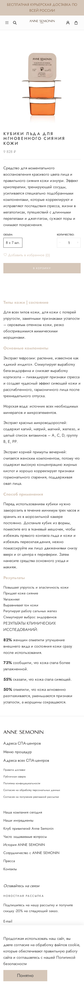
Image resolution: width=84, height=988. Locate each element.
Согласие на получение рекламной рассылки (31, 797)
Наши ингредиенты (18, 820)
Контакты (10, 869)
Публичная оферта (14, 777)
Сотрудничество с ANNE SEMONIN (31, 852)
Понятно (25, 975)
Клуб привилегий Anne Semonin (28, 828)
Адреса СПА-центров (22, 743)
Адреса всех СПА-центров (26, 760)
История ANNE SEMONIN (24, 844)
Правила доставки (14, 770)
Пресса (9, 860)
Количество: (65, 234)
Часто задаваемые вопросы (25, 836)
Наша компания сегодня (22, 812)
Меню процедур (17, 752)
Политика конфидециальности (21, 783)
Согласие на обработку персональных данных (31, 790)
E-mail (7, 921)
